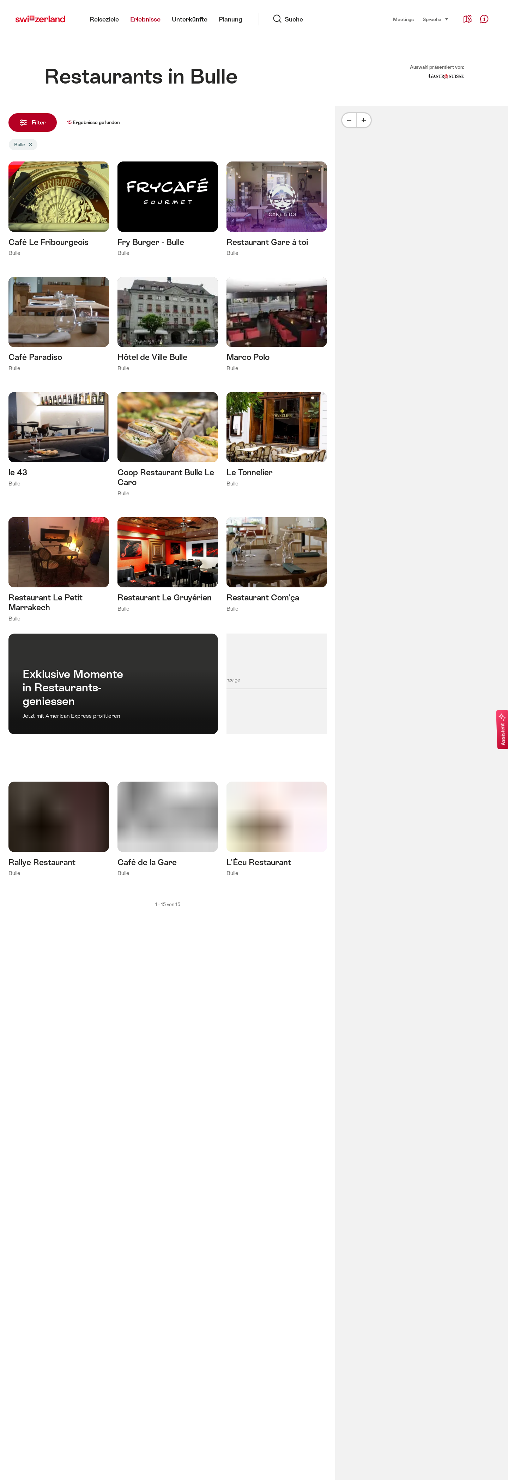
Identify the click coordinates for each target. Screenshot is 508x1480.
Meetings (403, 19)
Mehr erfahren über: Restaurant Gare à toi (276, 210)
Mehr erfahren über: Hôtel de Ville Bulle (167, 326)
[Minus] (349, 120)
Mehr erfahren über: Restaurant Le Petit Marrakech (58, 571)
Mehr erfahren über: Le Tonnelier (276, 441)
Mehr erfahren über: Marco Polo (276, 326)
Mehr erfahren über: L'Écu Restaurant (276, 831)
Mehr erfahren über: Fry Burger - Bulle (167, 210)
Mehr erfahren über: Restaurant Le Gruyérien (167, 566)
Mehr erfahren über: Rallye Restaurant (58, 831)
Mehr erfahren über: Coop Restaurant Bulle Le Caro (167, 446)
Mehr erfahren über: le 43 (58, 441)
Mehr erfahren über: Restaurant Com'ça (276, 566)
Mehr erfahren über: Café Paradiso (58, 326)
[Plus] (364, 120)
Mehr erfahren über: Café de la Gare (167, 831)
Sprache (436, 19)
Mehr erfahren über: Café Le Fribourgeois (58, 210)
